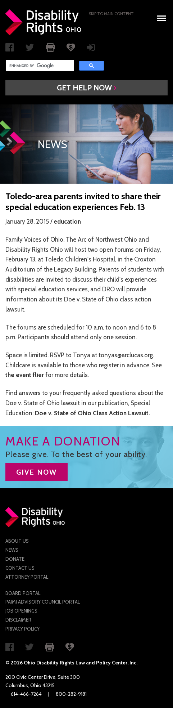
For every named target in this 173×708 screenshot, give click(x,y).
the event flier (24, 374)
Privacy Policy (22, 629)
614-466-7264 (26, 694)
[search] (39, 65)
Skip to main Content (111, 13)
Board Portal (22, 593)
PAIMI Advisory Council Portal (42, 602)
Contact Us (20, 568)
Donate (14, 559)
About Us (17, 541)
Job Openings (21, 611)
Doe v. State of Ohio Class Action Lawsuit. (92, 413)
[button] (86, 87)
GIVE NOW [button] (36, 472)
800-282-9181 (71, 694)
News (11, 550)
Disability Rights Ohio (43, 22)
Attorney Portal (26, 577)
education (67, 221)
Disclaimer (18, 620)
